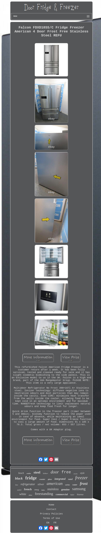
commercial (62, 494)
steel (37, 472)
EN (47, 522)
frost (84, 483)
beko (43, 490)
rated (70, 479)
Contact (51, 509)
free (66, 472)
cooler (29, 473)
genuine (65, 489)
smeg (36, 489)
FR (55, 522)
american (55, 483)
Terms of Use (51, 518)
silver (41, 484)
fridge (31, 477)
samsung (79, 489)
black (19, 478)
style (82, 473)
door (55, 472)
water (74, 485)
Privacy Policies (51, 513)
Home (51, 504)
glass (50, 479)
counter (42, 479)
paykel (19, 490)
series (67, 485)
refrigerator (28, 484)
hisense (80, 494)
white (22, 494)
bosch (21, 473)
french (28, 489)
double (75, 473)
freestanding (44, 494)
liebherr (45, 473)
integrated (59, 478)
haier (72, 495)
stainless (53, 489)
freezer (81, 477)
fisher (30, 495)
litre (16, 485)
